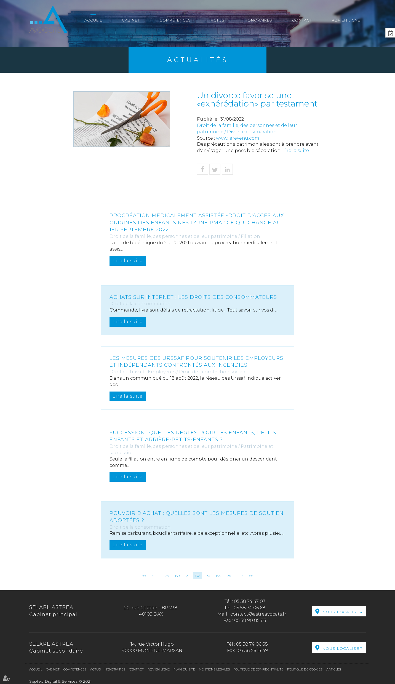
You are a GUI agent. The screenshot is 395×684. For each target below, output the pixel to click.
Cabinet (131, 20)
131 (187, 576)
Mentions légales (214, 669)
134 (218, 576)
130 (177, 576)
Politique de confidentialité (258, 669)
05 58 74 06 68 (249, 607)
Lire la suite (295, 150)
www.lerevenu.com (237, 138)
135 (228, 576)
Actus (218, 20)
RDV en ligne (346, 20)
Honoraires (258, 20)
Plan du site (184, 669)
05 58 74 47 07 (249, 601)
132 (197, 576)
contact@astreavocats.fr (258, 614)
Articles (333, 669)
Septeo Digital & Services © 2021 (60, 681)
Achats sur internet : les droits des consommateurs (193, 297)
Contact (302, 20)
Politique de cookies (304, 669)
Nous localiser (342, 612)
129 (166, 576)
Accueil (93, 20)
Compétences (175, 20)
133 (207, 576)
